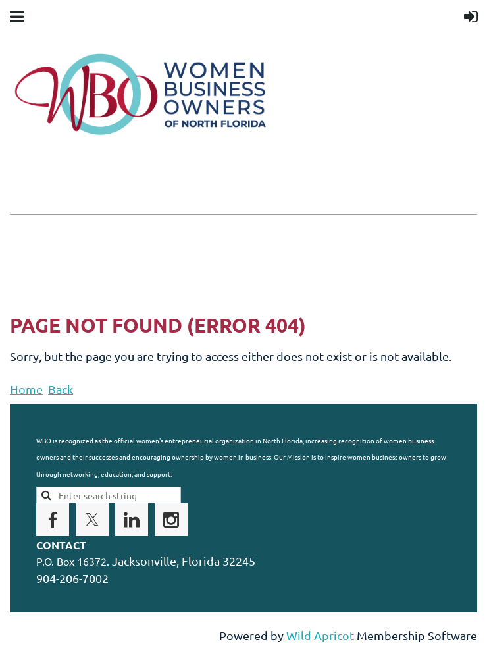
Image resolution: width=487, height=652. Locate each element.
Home (26, 389)
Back (60, 389)
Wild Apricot (320, 635)
